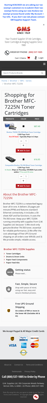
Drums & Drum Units (15, 256)
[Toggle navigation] (44, 64)
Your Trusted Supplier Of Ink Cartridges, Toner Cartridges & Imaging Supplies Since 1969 (23, 42)
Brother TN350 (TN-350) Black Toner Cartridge (23, 132)
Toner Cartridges (13, 253)
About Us (7, 365)
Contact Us (18, 365)
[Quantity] (26, 141)
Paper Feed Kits (13, 262)
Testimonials (17, 372)
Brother (13, 80)
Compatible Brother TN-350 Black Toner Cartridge (23, 165)
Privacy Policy (30, 372)
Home (4, 80)
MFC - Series (26, 80)
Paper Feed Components (16, 259)
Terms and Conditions (34, 365)
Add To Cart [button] (23, 151)
